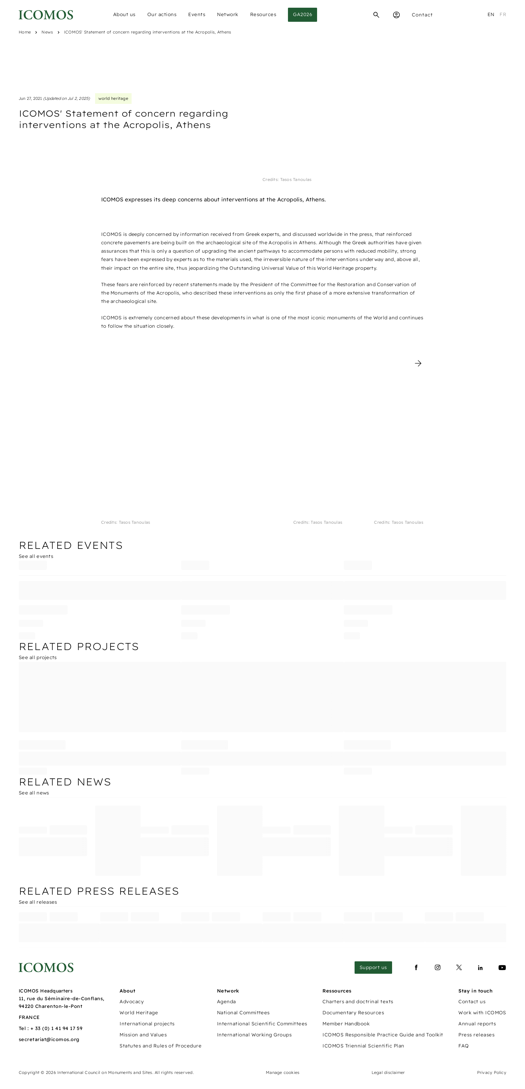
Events (196, 14)
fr (503, 14)
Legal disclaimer (388, 1072)
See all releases (38, 902)
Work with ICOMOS (482, 1013)
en (491, 14)
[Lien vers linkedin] (480, 968)
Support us (373, 967)
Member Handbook (346, 1024)
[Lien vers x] (459, 968)
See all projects (38, 657)
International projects (147, 1024)
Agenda (226, 1002)
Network (227, 14)
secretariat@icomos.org (49, 1039)
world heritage (113, 98)
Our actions (162, 14)
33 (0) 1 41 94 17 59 (59, 1028)
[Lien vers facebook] (416, 968)
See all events (36, 556)
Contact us (471, 1002)
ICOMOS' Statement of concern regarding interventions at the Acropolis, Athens (147, 32)
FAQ (463, 1046)
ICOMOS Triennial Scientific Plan (363, 1046)
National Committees (243, 1013)
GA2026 (302, 14)
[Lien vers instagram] (438, 968)
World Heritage (139, 1013)
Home (25, 32)
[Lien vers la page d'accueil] (46, 967)
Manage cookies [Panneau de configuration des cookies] (282, 1072)
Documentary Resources (353, 1013)
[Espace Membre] (396, 14)
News (47, 32)
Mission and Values (143, 1035)
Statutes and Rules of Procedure (161, 1046)
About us (124, 14)
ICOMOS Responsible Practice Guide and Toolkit (382, 1035)
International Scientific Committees (262, 1024)
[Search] (376, 14)
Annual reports (477, 1024)
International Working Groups (254, 1035)
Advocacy (132, 1002)
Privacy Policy (491, 1072)
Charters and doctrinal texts (357, 1002)
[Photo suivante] (418, 363)
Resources (263, 14)
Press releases (476, 1035)
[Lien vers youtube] (502, 968)
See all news (34, 793)
